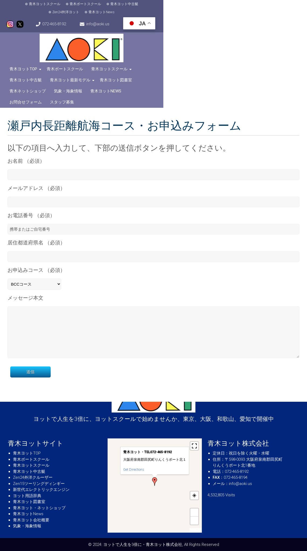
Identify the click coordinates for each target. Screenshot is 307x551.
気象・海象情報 (70, 72)
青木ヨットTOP (25, 61)
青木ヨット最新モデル (200, 61)
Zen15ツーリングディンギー (39, 483)
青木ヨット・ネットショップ (39, 507)
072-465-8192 (246, 4)
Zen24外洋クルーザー (33, 477)
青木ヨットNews (182, 5)
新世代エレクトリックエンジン (41, 489)
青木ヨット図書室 (245, 61)
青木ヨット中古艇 (109, 5)
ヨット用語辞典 (27, 495)
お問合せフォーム (148, 72)
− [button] (194, 520)
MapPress (195, 530)
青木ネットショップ (30, 72)
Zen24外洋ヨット (146, 5)
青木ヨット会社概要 (31, 520)
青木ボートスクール (70, 5)
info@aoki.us (285, 4)
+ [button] (194, 512)
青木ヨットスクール (30, 5)
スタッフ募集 (184, 72)
